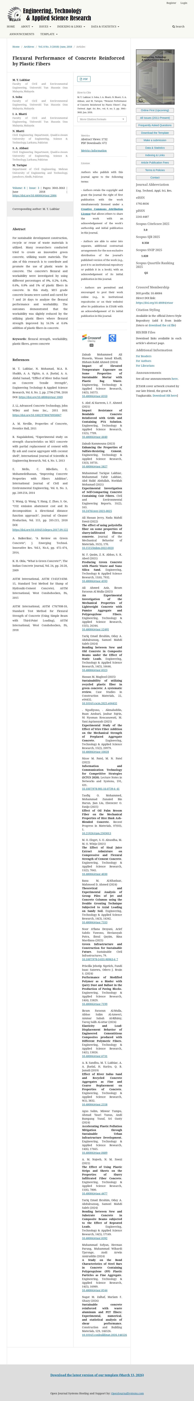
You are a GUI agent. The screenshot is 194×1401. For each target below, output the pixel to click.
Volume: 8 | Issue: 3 (26, 188)
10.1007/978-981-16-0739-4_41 (101, 789)
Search (178, 26)
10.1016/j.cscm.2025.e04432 (99, 703)
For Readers (143, 356)
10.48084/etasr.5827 (94, 466)
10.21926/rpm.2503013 (96, 833)
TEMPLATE (47, 34)
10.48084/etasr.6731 (94, 1056)
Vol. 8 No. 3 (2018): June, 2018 (55, 46)
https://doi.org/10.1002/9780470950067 (37, 415)
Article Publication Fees (155, 162)
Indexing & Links (155, 155)
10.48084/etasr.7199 (94, 1004)
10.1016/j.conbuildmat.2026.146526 (104, 1335)
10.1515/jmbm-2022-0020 (98, 548)
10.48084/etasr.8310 (94, 396)
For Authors (143, 361)
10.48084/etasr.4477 (94, 1193)
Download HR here (165, 395)
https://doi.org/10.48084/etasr (154, 302)
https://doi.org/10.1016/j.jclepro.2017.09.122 (40, 529)
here (175, 378)
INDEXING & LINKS (70, 26)
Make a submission (155, 140)
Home (16, 46)
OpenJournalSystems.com (127, 1393)
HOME (11, 26)
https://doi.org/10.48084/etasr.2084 (34, 195)
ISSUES (44, 26)
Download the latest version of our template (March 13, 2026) (97, 1375)
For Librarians (145, 365)
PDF (85, 79)
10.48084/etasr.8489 (94, 1152)
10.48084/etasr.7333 (94, 922)
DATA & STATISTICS (104, 26)
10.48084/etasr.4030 (94, 874)
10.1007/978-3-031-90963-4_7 (100, 959)
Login (184, 3)
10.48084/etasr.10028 (95, 752)
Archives (29, 46)
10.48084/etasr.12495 (95, 629)
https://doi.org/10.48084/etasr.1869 (41, 397)
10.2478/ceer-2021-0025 (97, 511)
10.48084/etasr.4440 (94, 437)
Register (171, 3)
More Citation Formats (93, 119)
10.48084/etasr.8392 (94, 1238)
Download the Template (155, 132)
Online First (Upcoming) (155, 110)
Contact (155, 177)
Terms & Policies (155, 170)
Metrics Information (94, 150)
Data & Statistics (155, 147)
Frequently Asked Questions (154, 125)
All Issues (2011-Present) (155, 117)
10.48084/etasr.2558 (94, 1104)
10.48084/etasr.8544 (94, 1290)
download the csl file (162, 325)
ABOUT (26, 26)
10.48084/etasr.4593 (94, 581)
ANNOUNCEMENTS (21, 34)
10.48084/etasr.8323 (94, 670)
